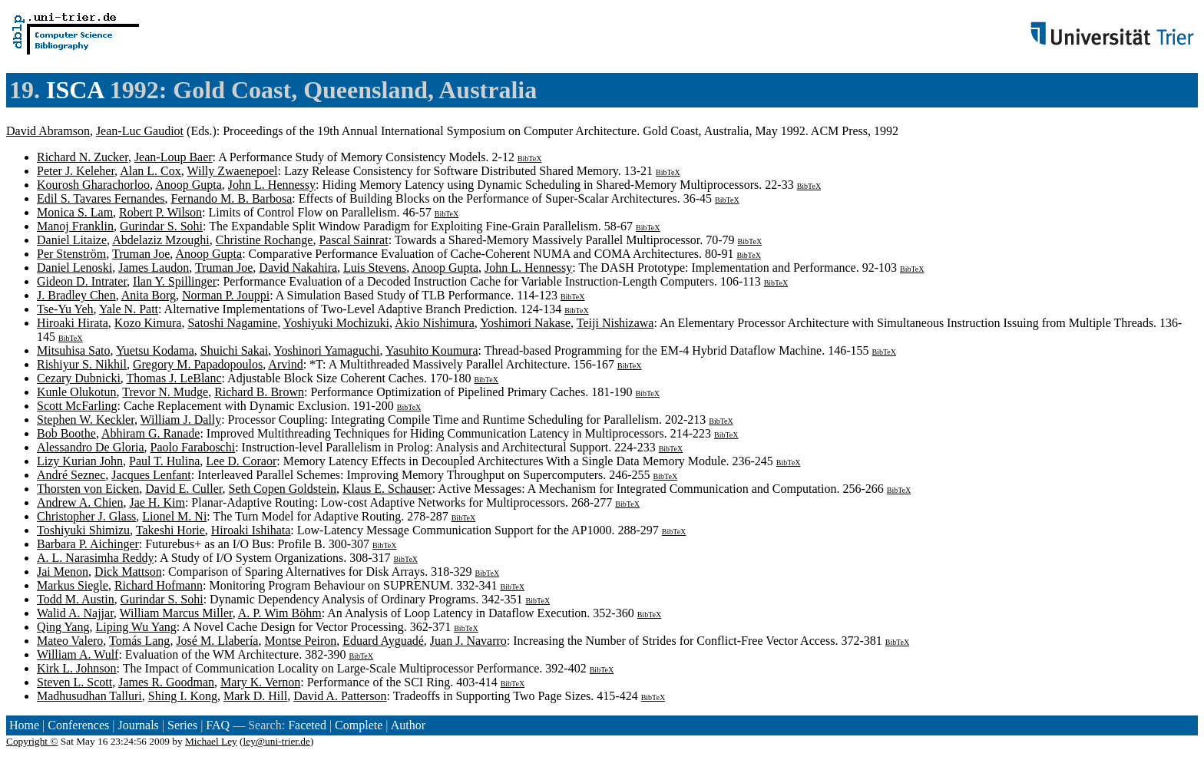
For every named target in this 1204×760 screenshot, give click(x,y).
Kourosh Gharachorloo (93, 184)
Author (408, 725)
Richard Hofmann (158, 585)
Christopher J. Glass (86, 516)
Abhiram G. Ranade (150, 433)
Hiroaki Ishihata (251, 530)
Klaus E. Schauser (387, 488)
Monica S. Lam (75, 212)
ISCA (75, 90)
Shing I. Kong (182, 695)
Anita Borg (148, 295)
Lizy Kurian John (80, 461)
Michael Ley (211, 741)
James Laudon (153, 267)
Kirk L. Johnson (77, 668)
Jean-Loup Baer (173, 157)
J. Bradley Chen (76, 295)
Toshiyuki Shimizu (83, 530)
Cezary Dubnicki (79, 378)
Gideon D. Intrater (82, 281)
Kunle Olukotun (77, 391)
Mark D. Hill (255, 695)
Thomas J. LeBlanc (174, 378)
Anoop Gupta (188, 184)
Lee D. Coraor (241, 461)
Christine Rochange (264, 239)
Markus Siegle (72, 585)
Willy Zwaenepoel (232, 170)
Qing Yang (63, 626)
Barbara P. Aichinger (88, 543)
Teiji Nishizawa (615, 322)
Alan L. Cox (150, 170)
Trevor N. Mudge (165, 391)
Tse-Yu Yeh (65, 309)
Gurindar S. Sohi (161, 226)
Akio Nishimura (435, 322)
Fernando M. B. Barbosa (232, 198)
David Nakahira (298, 267)
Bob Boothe (66, 433)
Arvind (285, 364)
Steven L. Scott (74, 682)
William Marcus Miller (176, 613)
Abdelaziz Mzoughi (161, 239)
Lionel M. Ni (174, 516)
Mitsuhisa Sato (74, 350)
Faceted (307, 725)
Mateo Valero (70, 640)
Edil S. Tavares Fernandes (101, 198)
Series (182, 725)
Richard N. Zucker (82, 157)
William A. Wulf (77, 654)
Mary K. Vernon (260, 682)
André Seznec (71, 474)
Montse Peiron (300, 640)
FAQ (218, 725)
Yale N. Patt (128, 309)
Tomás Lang (139, 640)
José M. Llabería (217, 640)
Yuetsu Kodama (155, 350)
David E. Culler (183, 488)
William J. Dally (181, 419)
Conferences (78, 725)
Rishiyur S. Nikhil (82, 364)
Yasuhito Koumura (431, 350)
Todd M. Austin (75, 599)
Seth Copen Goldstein (282, 488)
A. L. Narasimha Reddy (95, 557)
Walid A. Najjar (75, 613)
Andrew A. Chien (80, 502)
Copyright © (32, 741)
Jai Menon (62, 571)
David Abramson (48, 130)
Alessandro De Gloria (90, 447)
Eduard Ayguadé (383, 640)
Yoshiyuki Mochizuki (336, 322)
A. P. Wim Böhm (280, 613)
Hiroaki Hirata (72, 322)
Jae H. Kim (156, 502)
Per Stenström (71, 253)
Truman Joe (141, 253)
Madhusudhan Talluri (89, 695)
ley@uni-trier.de (276, 741)
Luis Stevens (374, 267)
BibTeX (530, 158)
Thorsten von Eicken (88, 488)
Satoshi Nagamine (232, 322)
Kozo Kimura (148, 322)
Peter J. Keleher (75, 170)
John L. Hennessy (272, 184)
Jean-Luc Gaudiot (140, 130)
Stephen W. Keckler (85, 419)
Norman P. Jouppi (226, 295)
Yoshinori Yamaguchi (327, 350)
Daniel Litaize (72, 239)
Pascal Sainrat (353, 239)
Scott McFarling (77, 405)
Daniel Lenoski (74, 267)
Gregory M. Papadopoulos (198, 364)
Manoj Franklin (75, 226)
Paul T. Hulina (164, 461)
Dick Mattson (128, 571)
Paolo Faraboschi (193, 447)
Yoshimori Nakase (525, 322)
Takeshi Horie (170, 530)
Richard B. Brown (259, 391)
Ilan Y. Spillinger (175, 281)
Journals (137, 725)
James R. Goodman (166, 682)
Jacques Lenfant (151, 474)
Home (24, 725)
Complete (358, 725)
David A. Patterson (339, 695)
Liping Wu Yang (135, 626)
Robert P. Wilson (160, 212)
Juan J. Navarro (468, 640)
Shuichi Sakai (234, 350)
